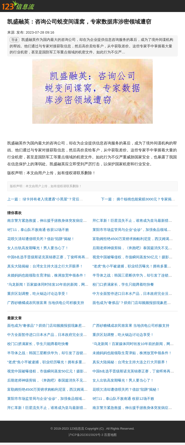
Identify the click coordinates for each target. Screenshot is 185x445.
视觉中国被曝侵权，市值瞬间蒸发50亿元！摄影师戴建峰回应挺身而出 (63, 371)
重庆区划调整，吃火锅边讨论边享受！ (38, 293)
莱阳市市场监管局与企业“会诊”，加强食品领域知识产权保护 (55, 398)
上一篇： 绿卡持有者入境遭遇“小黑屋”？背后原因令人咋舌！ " (57, 199)
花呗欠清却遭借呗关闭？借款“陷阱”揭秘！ (41, 239)
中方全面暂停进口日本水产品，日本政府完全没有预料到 (137, 293)
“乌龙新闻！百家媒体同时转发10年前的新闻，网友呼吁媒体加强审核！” (64, 284)
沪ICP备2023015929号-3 (85, 435)
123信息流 (77, 428)
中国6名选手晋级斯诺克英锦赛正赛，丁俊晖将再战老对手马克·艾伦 (61, 257)
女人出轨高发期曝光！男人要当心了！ (38, 248)
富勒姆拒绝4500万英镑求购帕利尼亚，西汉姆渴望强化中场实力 (58, 389)
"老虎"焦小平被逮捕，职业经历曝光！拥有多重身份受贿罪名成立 (59, 362)
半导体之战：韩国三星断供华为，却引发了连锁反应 (134, 275)
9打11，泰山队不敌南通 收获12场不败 (38, 230)
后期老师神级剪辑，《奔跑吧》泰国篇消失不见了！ (134, 248)
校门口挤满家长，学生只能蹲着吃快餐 (123, 284)
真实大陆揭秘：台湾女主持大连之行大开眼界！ (45, 266)
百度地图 (110, 435)
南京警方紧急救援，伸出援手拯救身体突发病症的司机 (50, 220)
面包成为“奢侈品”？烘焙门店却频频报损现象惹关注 (133, 303)
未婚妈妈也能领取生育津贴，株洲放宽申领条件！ (47, 275)
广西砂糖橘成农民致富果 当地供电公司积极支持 (45, 303)
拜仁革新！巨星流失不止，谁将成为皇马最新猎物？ (134, 220)
